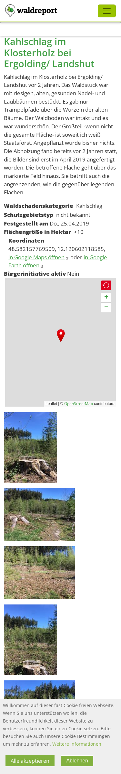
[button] (61, 335)
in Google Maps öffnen (38, 257)
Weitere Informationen (76, 744)
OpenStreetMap (78, 403)
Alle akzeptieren (30, 760)
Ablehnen (77, 760)
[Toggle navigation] (107, 11)
